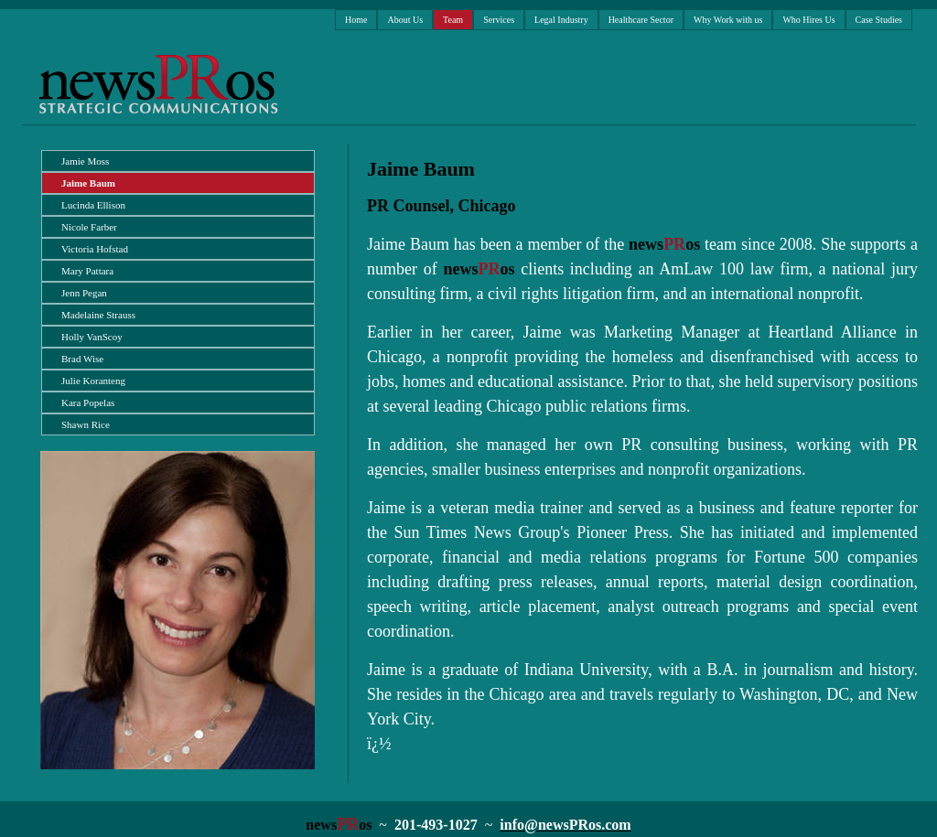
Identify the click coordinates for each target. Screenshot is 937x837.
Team (453, 20)
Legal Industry (561, 20)
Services (498, 20)
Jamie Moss (85, 161)
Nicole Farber (89, 226)
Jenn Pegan (84, 292)
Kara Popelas (87, 402)
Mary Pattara (87, 270)
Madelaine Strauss (98, 314)
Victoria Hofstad (94, 248)
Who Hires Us (808, 20)
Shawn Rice (85, 424)
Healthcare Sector (641, 20)
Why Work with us (728, 20)
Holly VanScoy (92, 336)
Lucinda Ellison (93, 204)
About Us (405, 20)
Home (356, 20)
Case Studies (879, 20)
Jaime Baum (88, 182)
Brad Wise (82, 358)
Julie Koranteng (93, 380)
